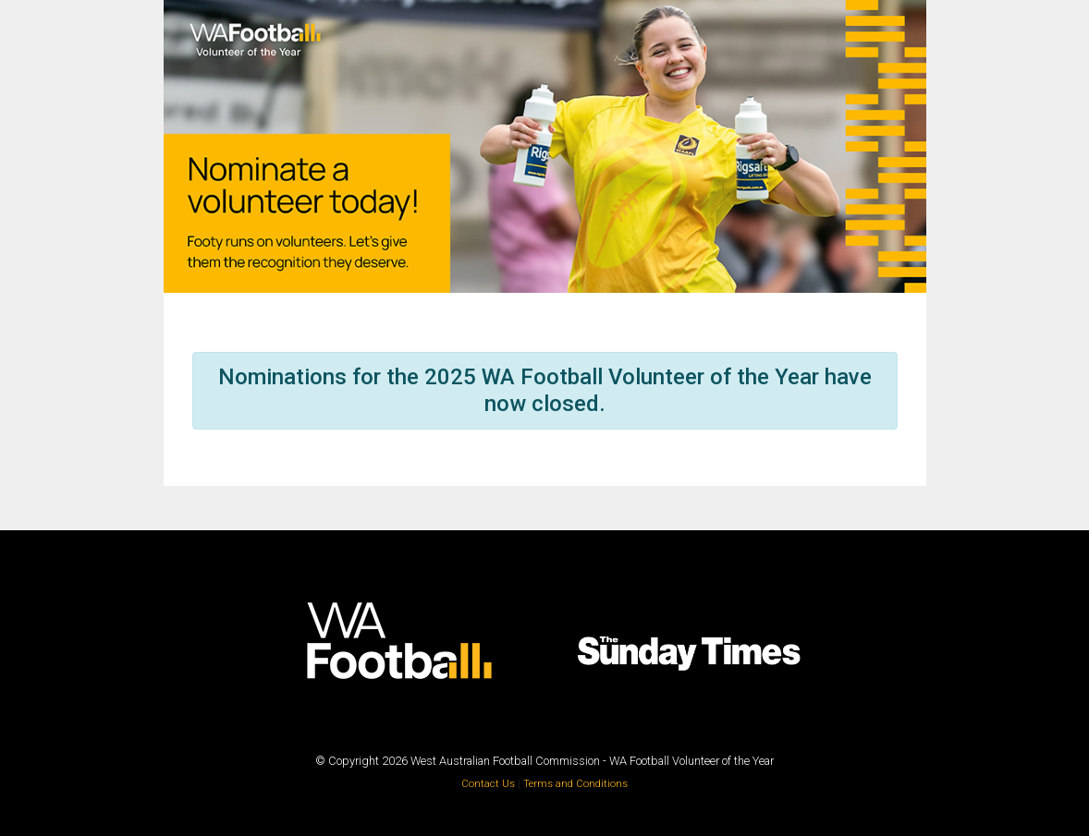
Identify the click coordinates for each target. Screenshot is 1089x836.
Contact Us (489, 784)
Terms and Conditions (575, 784)
